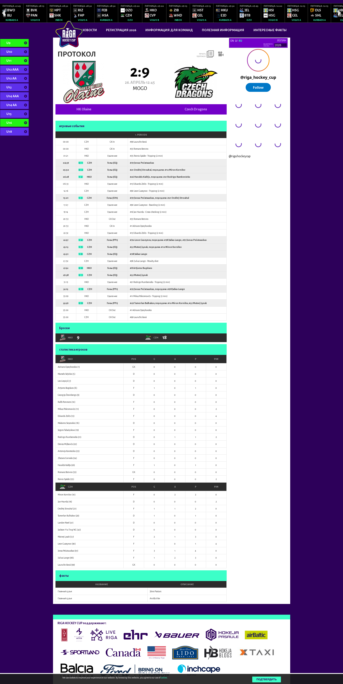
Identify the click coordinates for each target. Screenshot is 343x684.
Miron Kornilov (177, 170)
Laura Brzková (140, 142)
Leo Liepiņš (63, 381)
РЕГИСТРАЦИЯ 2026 (121, 30)
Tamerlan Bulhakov (144, 303)
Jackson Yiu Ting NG (67, 529)
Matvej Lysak (141, 247)
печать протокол (201, 54)
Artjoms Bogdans (142, 268)
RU (240, 40)
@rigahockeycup (240, 156)
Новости (89, 30)
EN (232, 40)
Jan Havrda (138, 212)
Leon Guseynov (140, 191)
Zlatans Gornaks (65, 458)
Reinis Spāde (140, 156)
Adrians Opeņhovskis (142, 226)
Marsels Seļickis (65, 374)
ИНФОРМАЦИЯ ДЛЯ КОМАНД (169, 30)
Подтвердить (266, 679)
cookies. (164, 677)
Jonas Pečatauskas (144, 163)
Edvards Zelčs (139, 184)
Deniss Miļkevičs (65, 444)
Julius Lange (175, 240)
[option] (12, 13)
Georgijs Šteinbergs (67, 395)
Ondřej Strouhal (142, 170)
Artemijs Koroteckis (66, 451)
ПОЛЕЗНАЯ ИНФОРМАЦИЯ (223, 30)
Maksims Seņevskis (66, 423)
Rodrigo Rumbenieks (178, 177)
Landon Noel (63, 522)
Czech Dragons (196, 109)
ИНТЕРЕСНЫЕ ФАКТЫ (270, 30)
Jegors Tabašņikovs (66, 430)
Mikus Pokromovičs (142, 296)
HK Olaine (83, 109)
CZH (66, 487)
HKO (66, 359)
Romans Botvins (141, 149)
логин (281, 40)
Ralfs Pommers (64, 402)
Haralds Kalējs (142, 177)
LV (236, 40)
